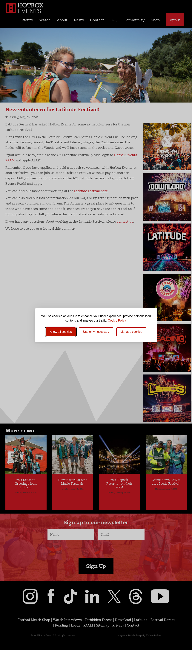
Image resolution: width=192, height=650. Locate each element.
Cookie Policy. (117, 320)
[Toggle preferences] (131, 331)
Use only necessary (96, 331)
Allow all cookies (61, 331)
